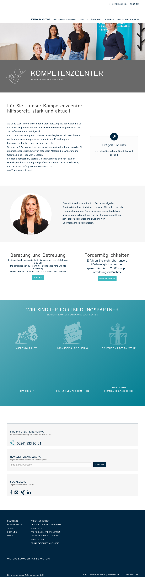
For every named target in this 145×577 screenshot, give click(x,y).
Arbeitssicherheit (40, 521)
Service (11, 528)
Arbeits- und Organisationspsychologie (45, 541)
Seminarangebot (15, 524)
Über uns (12, 532)
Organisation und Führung (45, 535)
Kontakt (11, 535)
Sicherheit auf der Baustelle (46, 524)
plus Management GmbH (34, 575)
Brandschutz (38, 528)
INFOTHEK (134, 4)
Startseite (12, 521)
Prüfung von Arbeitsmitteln (45, 532)
